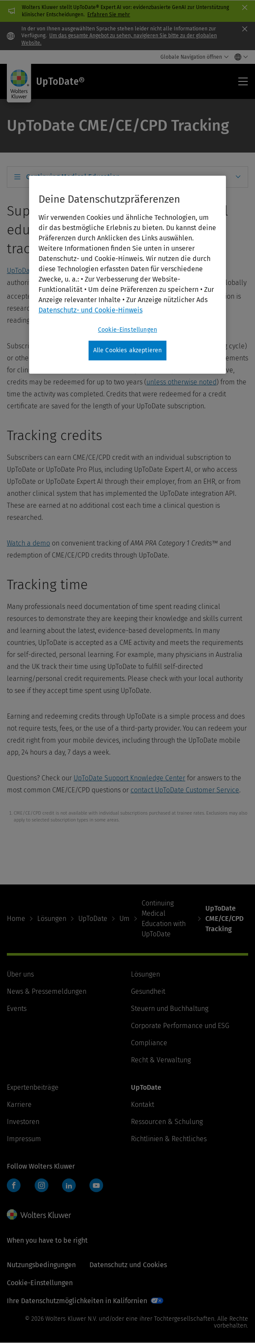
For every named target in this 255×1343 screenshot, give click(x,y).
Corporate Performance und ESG (180, 1026)
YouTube (96, 1185)
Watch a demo (28, 543)
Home (16, 918)
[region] (127, 275)
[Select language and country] (239, 57)
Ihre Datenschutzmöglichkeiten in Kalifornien (77, 1301)
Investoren (23, 1122)
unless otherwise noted (181, 382)
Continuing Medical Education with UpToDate (164, 918)
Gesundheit (148, 991)
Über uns (20, 974)
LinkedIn (69, 1185)
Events (17, 1008)
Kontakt (142, 1104)
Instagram (41, 1185)
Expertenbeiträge (33, 1087)
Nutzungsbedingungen (41, 1265)
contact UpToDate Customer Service (184, 790)
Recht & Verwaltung (161, 1060)
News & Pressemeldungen (46, 991)
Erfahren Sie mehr (108, 15)
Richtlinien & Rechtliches (169, 1139)
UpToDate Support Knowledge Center (129, 778)
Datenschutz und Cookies (128, 1265)
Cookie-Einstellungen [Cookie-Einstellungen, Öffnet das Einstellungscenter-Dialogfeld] (127, 329)
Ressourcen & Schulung (167, 1122)
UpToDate (92, 918)
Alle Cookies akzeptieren (127, 350)
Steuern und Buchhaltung (169, 1008)
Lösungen (51, 918)
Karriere (19, 1104)
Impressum (24, 1139)
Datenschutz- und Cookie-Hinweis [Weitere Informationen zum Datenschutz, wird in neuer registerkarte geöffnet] (90, 310)
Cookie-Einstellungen (40, 1283)
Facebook (14, 1185)
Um (124, 918)
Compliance (149, 1043)
